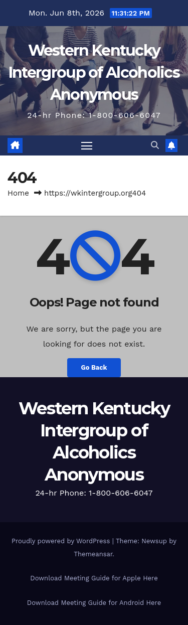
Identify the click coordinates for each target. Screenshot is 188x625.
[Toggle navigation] (87, 145)
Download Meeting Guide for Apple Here (93, 578)
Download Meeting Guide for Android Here (94, 602)
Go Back (94, 367)
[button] (155, 145)
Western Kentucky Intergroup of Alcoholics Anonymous (94, 72)
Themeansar (93, 554)
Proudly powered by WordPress (62, 541)
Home (18, 193)
